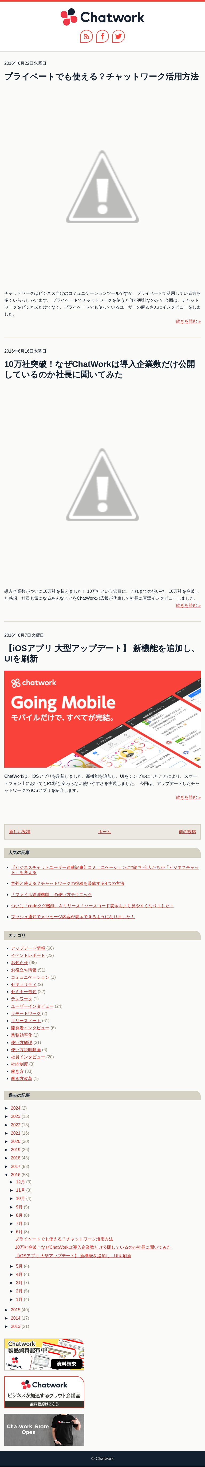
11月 (21, 1190)
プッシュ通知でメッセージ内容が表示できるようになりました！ (73, 916)
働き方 (17, 1071)
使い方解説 (21, 1042)
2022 (16, 1125)
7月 (20, 1223)
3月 (20, 1282)
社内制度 (19, 1064)
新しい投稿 (19, 831)
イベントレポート (28, 955)
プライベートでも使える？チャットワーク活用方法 (101, 76)
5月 (20, 1266)
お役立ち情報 (24, 970)
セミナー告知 (24, 991)
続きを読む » (188, 321)
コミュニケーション (30, 977)
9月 (20, 1207)
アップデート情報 (28, 948)
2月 (20, 1291)
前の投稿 (187, 831)
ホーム (104, 831)
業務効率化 (21, 1035)
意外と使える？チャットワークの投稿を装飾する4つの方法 (67, 883)
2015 (16, 1310)
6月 (20, 1232)
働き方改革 (21, 1078)
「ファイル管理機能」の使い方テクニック (51, 894)
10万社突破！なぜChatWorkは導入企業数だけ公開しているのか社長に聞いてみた (93, 1247)
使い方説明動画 (26, 1049)
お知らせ (19, 962)
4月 (20, 1274)
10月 (21, 1198)
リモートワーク (26, 1013)
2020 (16, 1141)
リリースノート (26, 1020)
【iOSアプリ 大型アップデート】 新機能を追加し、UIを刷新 (73, 1256)
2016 (16, 1174)
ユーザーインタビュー (32, 1006)
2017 (16, 1166)
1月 (20, 1299)
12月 (21, 1182)
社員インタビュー (28, 1057)
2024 (16, 1108)
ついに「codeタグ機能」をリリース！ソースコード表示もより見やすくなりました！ (92, 906)
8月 (20, 1215)
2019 (16, 1149)
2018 (16, 1158)
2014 (16, 1318)
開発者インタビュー (30, 1028)
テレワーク (21, 999)
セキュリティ (24, 984)
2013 (16, 1326)
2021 (16, 1133)
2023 (16, 1116)
